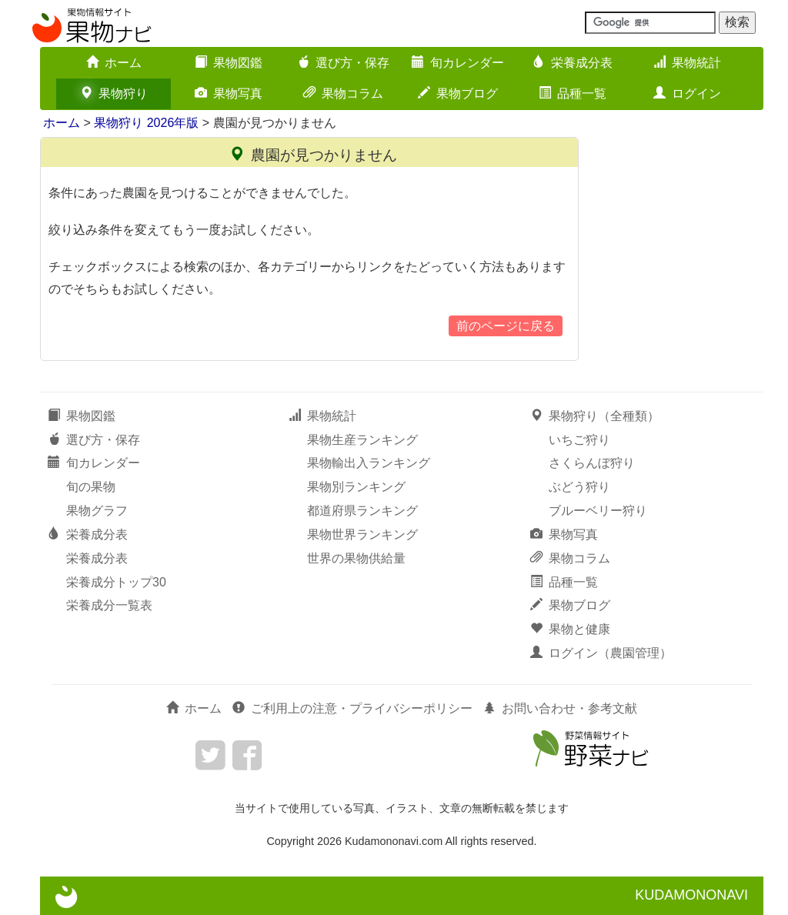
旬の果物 (90, 486)
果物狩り (114, 93)
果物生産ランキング (362, 439)
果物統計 (687, 62)
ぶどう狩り (579, 486)
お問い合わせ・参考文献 (560, 708)
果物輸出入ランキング (368, 462)
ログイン (687, 93)
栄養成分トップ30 (116, 582)
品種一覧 (572, 93)
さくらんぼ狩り (592, 462)
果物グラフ (97, 510)
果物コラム (343, 93)
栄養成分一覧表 (109, 605)
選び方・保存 (343, 62)
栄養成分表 (573, 62)
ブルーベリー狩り (598, 510)
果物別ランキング (356, 486)
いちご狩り (579, 439)
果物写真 (228, 93)
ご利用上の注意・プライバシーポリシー (352, 708)
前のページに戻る (505, 325)
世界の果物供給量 (356, 558)
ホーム (114, 62)
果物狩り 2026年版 (146, 122)
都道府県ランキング (362, 510)
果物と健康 (570, 629)
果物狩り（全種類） (594, 415)
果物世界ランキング (362, 534)
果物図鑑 (228, 62)
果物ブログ (458, 93)
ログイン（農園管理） (601, 653)
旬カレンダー (458, 62)
